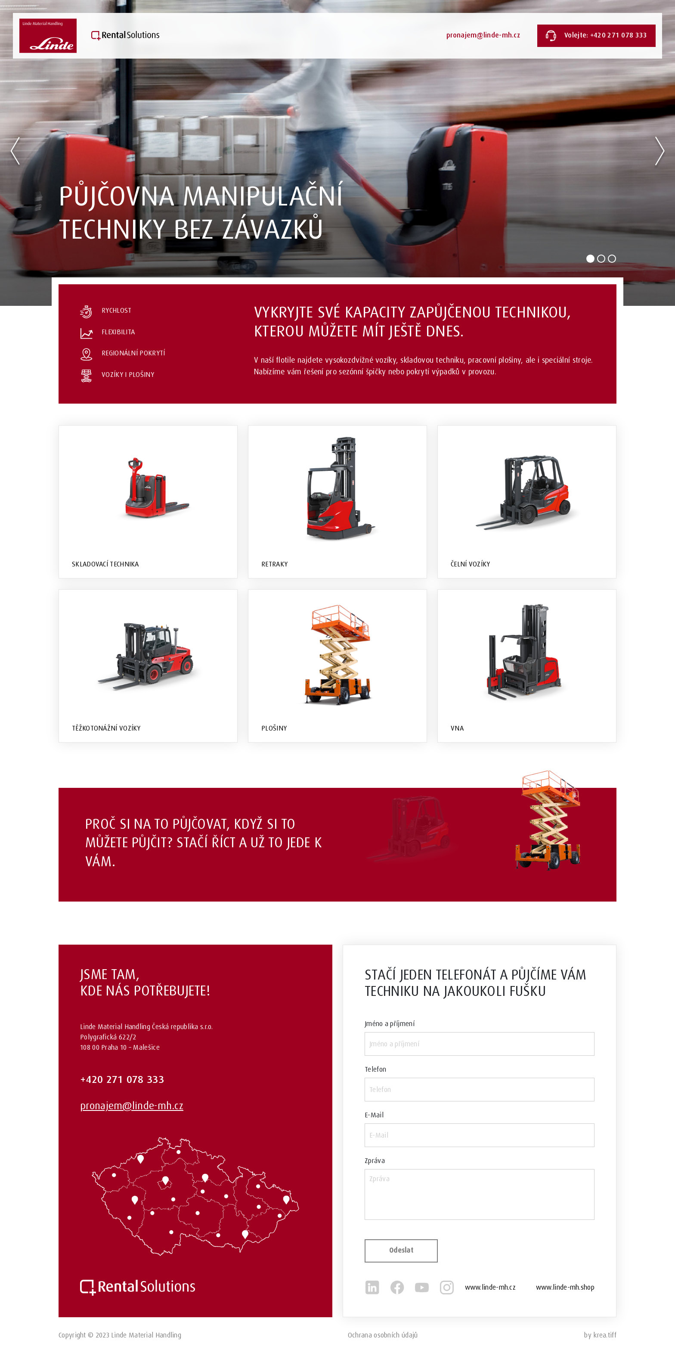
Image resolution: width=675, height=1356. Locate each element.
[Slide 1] (590, 259)
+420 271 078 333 (122, 1080)
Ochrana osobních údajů (383, 1335)
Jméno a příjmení (390, 1023)
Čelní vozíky (470, 564)
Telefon (375, 1069)
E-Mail (374, 1115)
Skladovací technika (105, 564)
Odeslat (401, 1250)
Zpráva (375, 1160)
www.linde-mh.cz (490, 1287)
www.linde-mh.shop (565, 1287)
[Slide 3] (612, 259)
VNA (457, 728)
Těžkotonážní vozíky (106, 728)
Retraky (274, 564)
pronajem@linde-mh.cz (483, 35)
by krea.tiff (600, 1335)
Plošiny (274, 728)
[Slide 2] (601, 259)
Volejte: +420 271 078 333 (596, 35)
